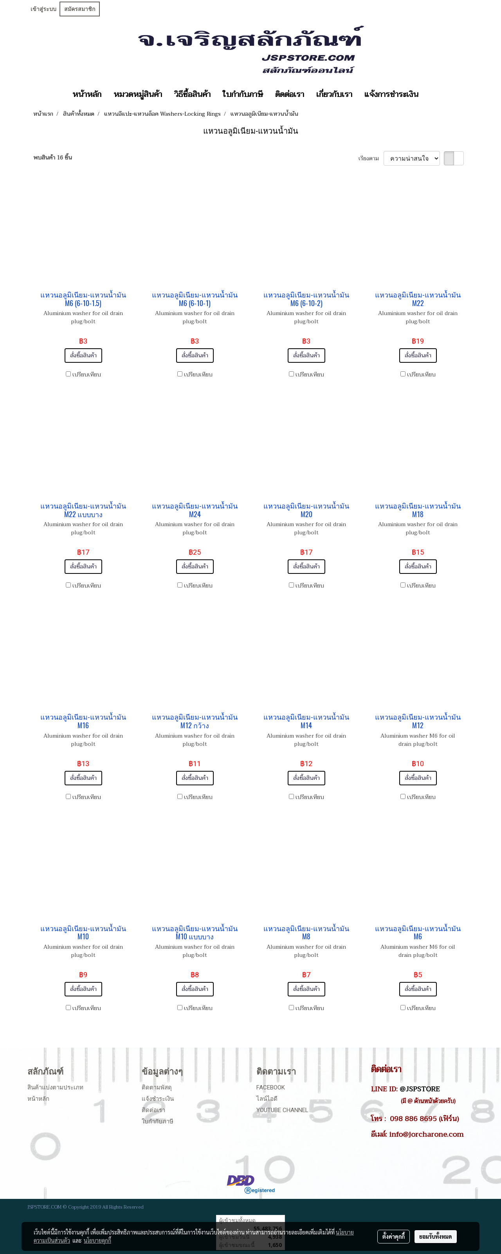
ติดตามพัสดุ (157, 1087)
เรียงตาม (371, 158)
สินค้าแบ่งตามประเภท (55, 1087)
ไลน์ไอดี (267, 1098)
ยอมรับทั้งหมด (435, 1236)
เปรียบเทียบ (86, 375)
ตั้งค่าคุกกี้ (393, 1236)
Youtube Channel (282, 1110)
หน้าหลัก (86, 94)
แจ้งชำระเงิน (158, 1098)
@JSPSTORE (420, 1089)
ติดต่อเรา (289, 94)
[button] (431, 94)
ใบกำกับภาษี (243, 94)
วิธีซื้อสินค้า (192, 94)
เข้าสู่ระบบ (43, 9)
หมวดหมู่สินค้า (138, 94)
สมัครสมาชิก (79, 9)
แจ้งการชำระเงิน (391, 94)
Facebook (270, 1087)
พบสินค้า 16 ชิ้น (52, 158)
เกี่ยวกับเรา (334, 94)
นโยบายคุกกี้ (97, 1240)
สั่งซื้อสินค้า (83, 355)
